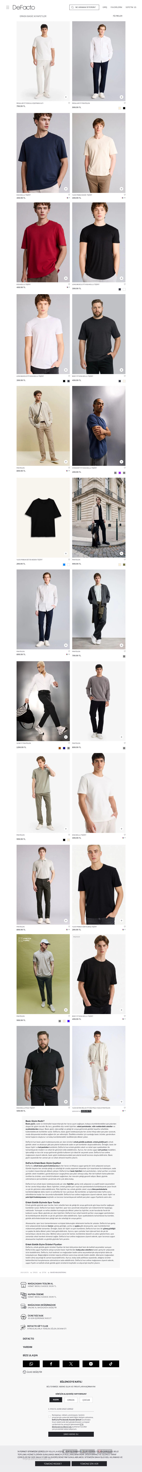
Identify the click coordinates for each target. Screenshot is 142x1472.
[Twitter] (71, 1363)
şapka (77, 1226)
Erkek (71, 1400)
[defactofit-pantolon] (43, 701)
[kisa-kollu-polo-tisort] (43, 1066)
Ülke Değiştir (34, 1372)
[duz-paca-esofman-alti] (98, 701)
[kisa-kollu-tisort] (43, 153)
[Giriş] (105, 7)
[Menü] (7, 7)
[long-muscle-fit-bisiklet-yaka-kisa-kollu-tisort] (98, 242)
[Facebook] (51, 1363)
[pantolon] (43, 61)
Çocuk (86, 1400)
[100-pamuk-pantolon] (98, 609)
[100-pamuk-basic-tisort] (98, 153)
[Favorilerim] (116, 7)
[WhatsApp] (31, 1363)
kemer (50, 1226)
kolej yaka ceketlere (84, 1250)
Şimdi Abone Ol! (71, 1434)
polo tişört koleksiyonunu (36, 1197)
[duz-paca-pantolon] (43, 426)
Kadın (56, 1400)
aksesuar (87, 1226)
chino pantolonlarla (99, 1189)
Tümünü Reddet (53, 1463)
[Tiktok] (110, 1363)
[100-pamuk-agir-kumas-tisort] (98, 885)
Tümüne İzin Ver (89, 1463)
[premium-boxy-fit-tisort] (98, 974)
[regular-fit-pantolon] (98, 61)
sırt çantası (102, 1150)
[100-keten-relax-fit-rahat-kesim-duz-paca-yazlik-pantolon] (98, 1066)
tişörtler (70, 1184)
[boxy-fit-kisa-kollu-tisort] (98, 334)
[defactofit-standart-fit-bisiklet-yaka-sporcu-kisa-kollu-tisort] (98, 426)
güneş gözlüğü (109, 1228)
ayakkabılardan (32, 1129)
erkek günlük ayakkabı (82, 1142)
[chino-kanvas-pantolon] (98, 518)
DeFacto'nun (70, 1171)
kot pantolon (43, 1147)
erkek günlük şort (100, 1142)
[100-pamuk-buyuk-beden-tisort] (43, 518)
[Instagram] (91, 1363)
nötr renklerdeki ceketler (102, 1126)
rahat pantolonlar (84, 1126)
